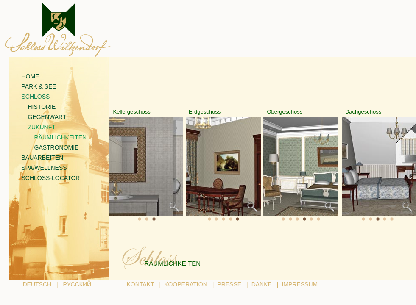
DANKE (261, 284)
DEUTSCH (37, 284)
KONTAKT (140, 284)
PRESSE (229, 284)
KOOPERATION (185, 284)
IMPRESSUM (300, 284)
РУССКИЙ (77, 284)
